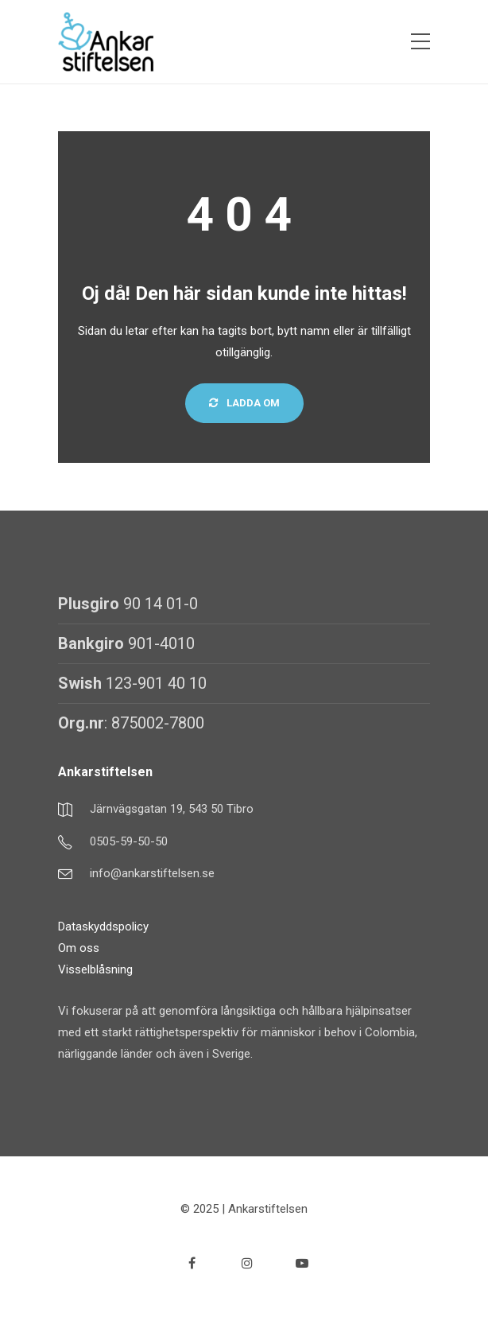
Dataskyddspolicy (103, 926)
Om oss (78, 948)
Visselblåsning (95, 969)
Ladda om (244, 403)
